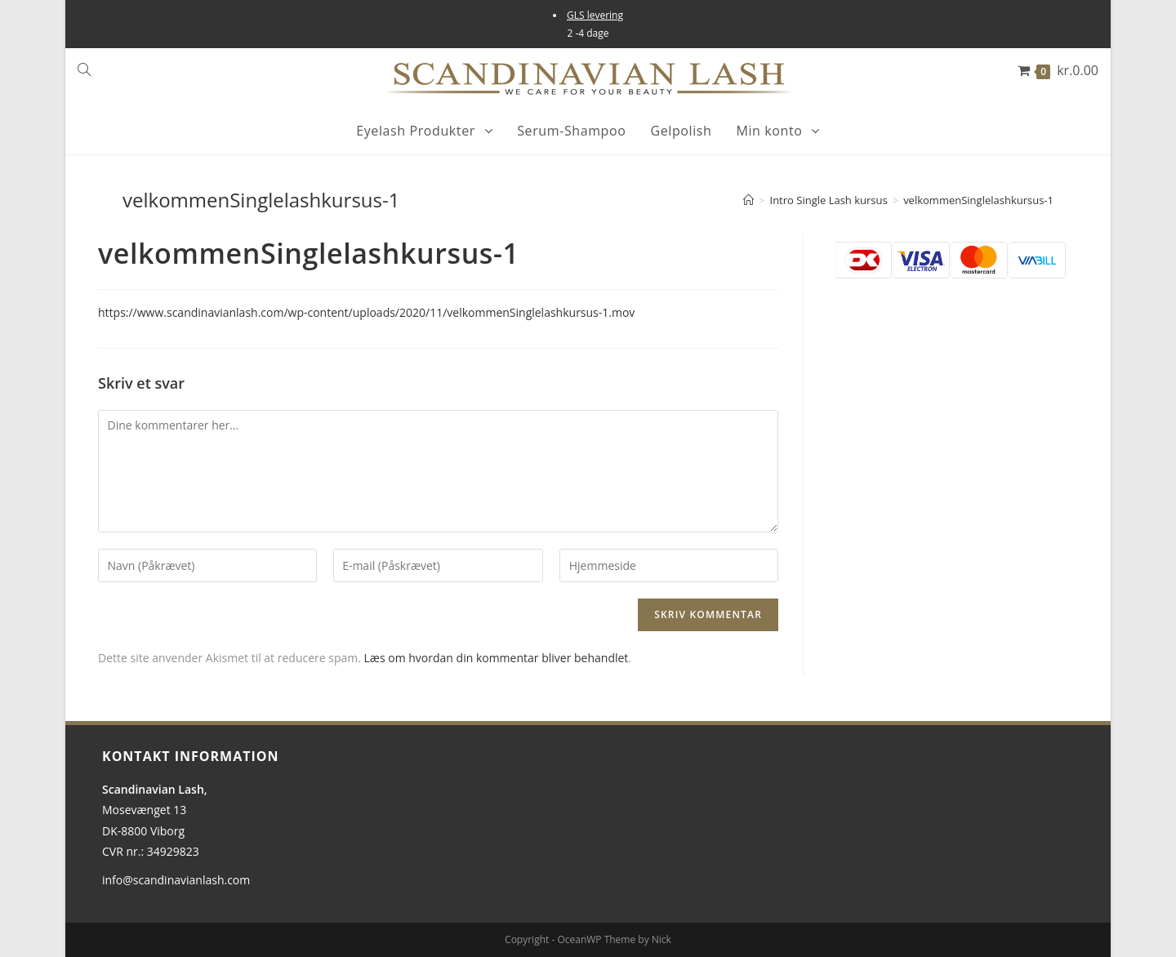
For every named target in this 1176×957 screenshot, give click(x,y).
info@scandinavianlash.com (176, 880)
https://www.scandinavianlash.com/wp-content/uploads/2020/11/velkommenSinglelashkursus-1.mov (366, 312)
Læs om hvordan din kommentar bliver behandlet (496, 657)
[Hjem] (748, 200)
